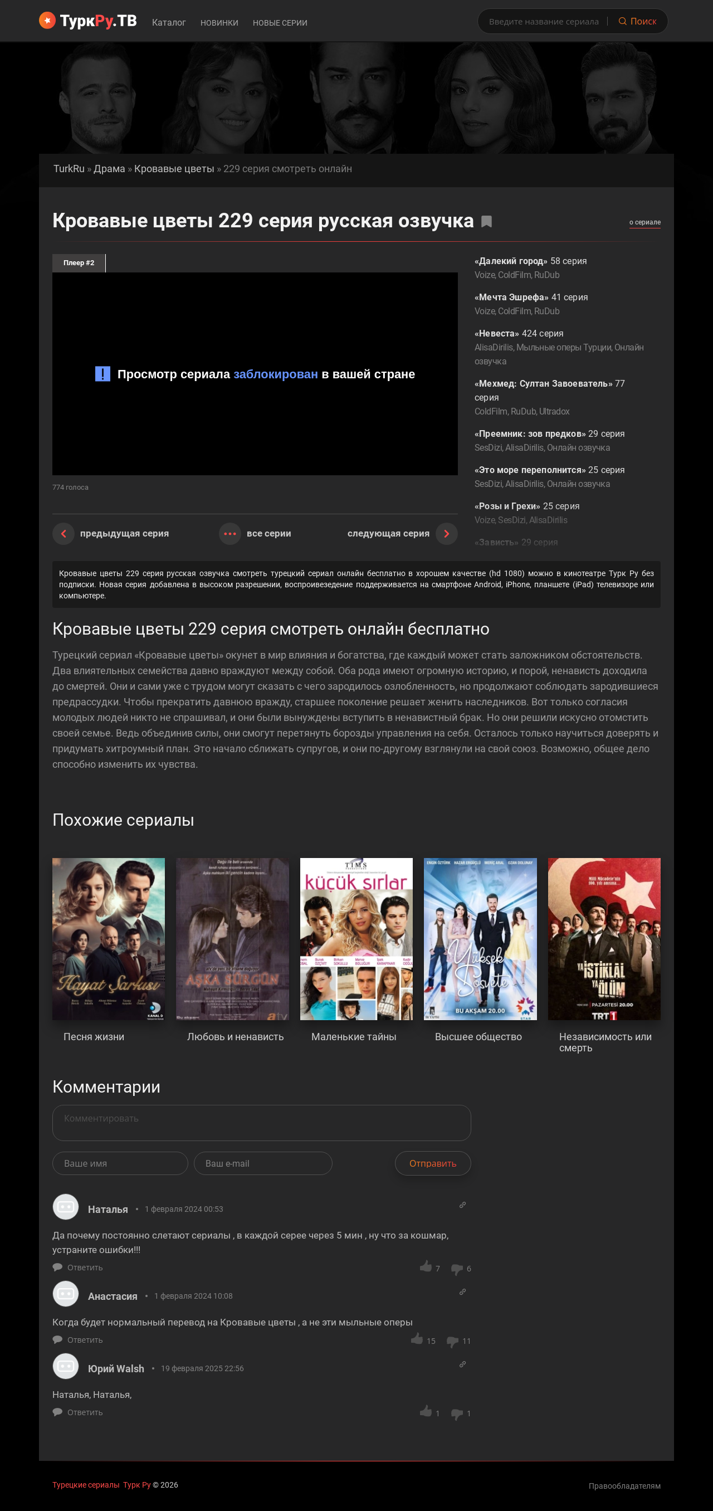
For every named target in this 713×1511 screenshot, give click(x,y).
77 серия (559, 398)
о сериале (645, 222)
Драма (109, 168)
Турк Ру (137, 1484)
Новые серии (280, 22)
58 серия (559, 269)
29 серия (559, 441)
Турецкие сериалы (86, 1484)
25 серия (559, 478)
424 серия (559, 348)
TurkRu (69, 168)
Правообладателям (625, 1485)
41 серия (559, 305)
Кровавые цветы (174, 168)
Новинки (219, 22)
